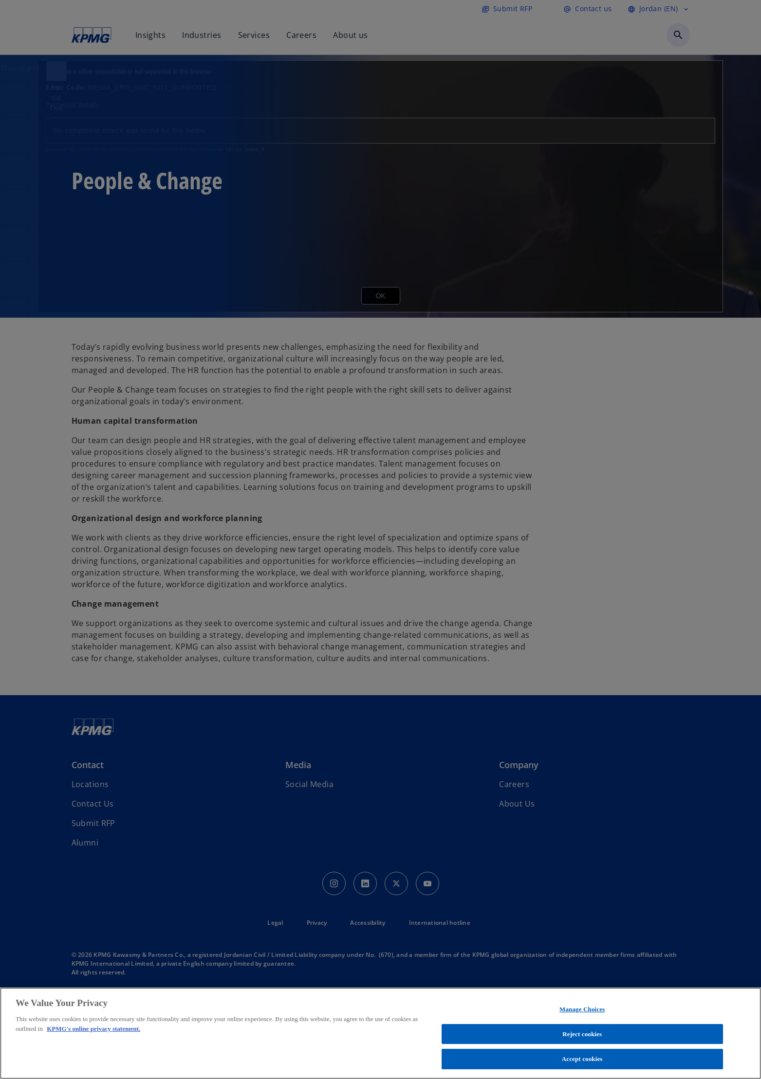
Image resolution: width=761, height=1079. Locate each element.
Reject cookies (582, 1034)
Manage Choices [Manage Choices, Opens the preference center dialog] (582, 1009)
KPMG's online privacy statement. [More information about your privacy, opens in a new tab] (93, 1028)
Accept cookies (582, 1058)
